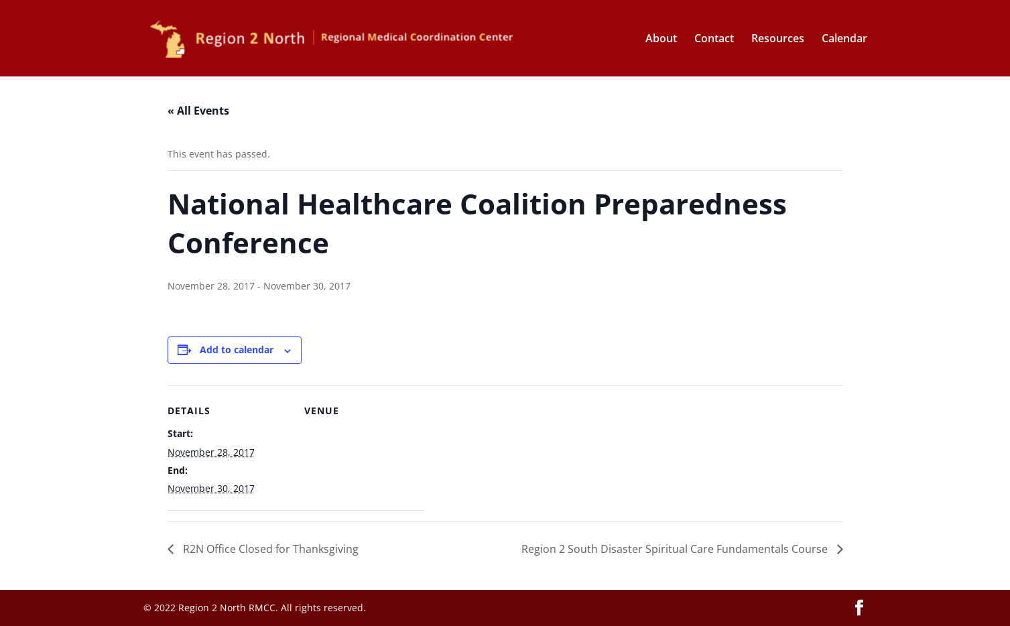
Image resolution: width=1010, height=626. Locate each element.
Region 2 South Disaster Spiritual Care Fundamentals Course (675, 549)
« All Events (198, 110)
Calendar (844, 40)
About (661, 40)
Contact (714, 40)
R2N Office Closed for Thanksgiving (269, 549)
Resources (777, 40)
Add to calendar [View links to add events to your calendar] (236, 349)
